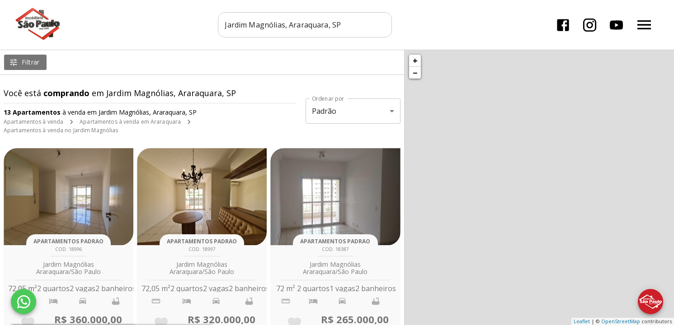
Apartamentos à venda (33, 121)
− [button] (415, 72)
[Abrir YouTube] (616, 25)
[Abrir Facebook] (563, 25)
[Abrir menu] (644, 24)
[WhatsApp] (23, 301)
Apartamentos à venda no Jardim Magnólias (61, 130)
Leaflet (582, 321)
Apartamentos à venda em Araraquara (130, 121)
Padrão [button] (324, 111)
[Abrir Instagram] (590, 25)
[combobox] (305, 24)
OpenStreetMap (620, 321)
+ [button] (415, 60)
